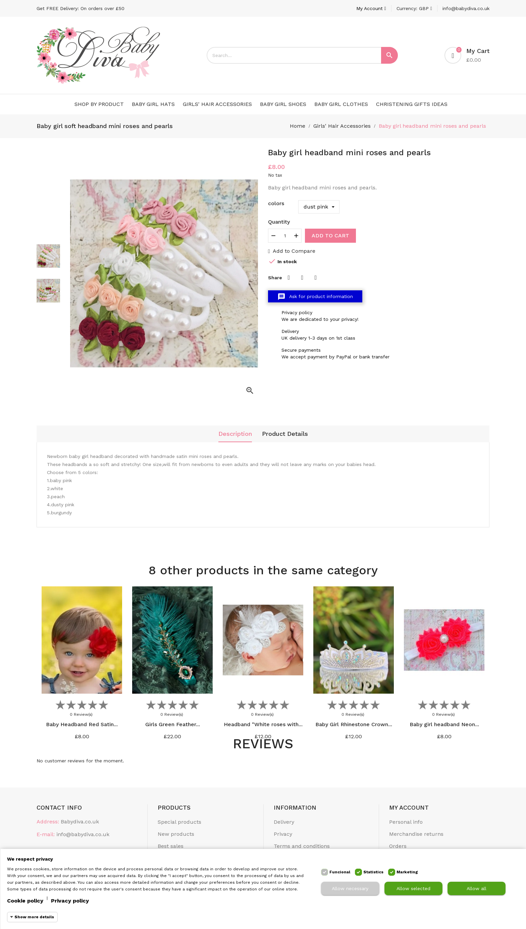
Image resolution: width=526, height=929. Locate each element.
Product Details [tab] (285, 433)
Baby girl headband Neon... (444, 724)
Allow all (476, 888)
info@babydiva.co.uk (465, 8)
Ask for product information (315, 297)
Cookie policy (25, 900)
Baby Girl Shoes (283, 104)
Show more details (34, 917)
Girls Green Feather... (172, 724)
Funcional (339, 872)
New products (176, 834)
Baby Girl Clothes (341, 104)
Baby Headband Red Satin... (82, 724)
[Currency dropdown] (414, 8)
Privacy (283, 834)
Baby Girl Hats (153, 104)
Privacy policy (70, 900)
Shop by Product (99, 104)
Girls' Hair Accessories (217, 104)
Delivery (284, 822)
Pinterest (315, 277)
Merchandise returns (416, 834)
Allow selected (413, 888)
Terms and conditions (302, 846)
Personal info (406, 822)
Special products (179, 822)
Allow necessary (350, 888)
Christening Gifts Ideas (412, 104)
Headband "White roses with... (263, 724)
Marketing (407, 872)
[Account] (371, 8)
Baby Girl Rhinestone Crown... (353, 724)
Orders (398, 846)
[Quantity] (284, 235)
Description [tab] (235, 433)
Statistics (373, 872)
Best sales (170, 846)
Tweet (302, 277)
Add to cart (330, 235)
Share (289, 277)
